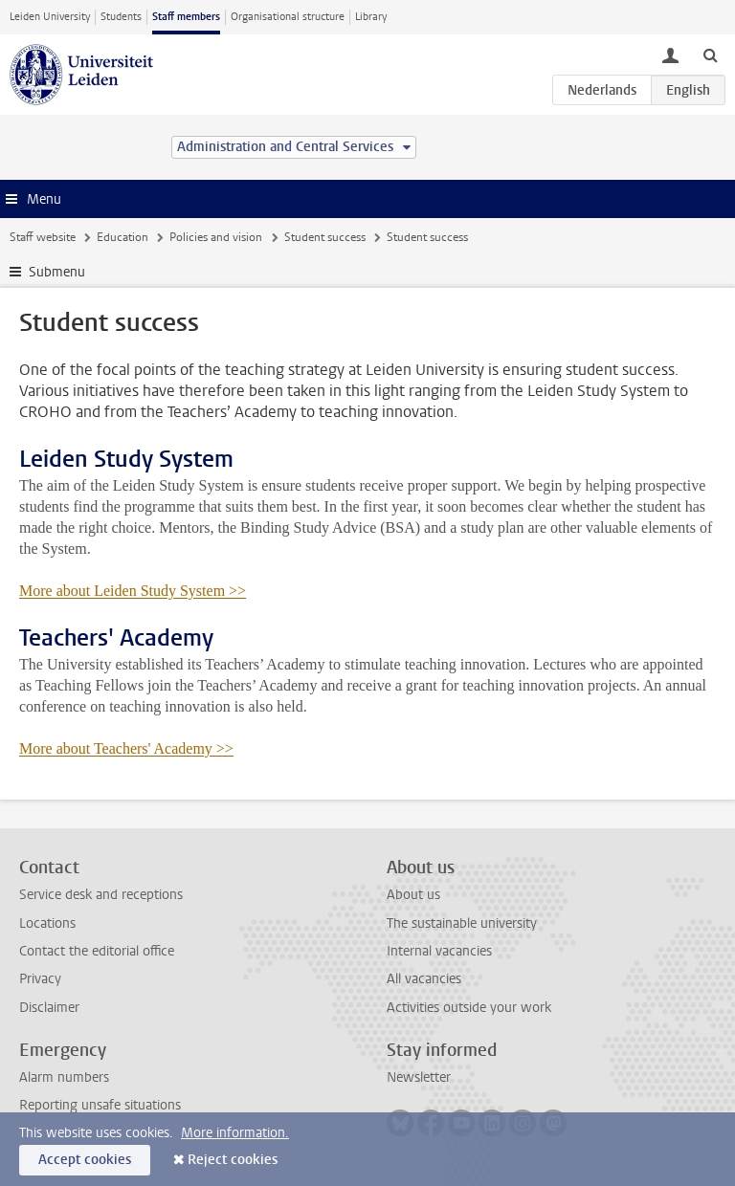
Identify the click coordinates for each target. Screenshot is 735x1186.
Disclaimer (49, 1008)
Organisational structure (288, 17)
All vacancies (424, 979)
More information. (235, 1133)
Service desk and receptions (101, 895)
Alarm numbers (64, 1077)
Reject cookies (233, 1160)
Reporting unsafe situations (100, 1105)
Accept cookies (84, 1160)
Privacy (40, 979)
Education (122, 237)
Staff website (43, 237)
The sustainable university (462, 923)
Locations (47, 923)
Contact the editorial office (96, 951)
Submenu (57, 272)
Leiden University (50, 17)
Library (371, 17)
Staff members (186, 17)
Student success (325, 237)
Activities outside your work (469, 1008)
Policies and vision (215, 237)
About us (413, 895)
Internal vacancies (439, 951)
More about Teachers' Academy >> (126, 748)
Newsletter (419, 1077)
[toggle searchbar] (710, 54)
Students (121, 17)
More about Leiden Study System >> (132, 590)
